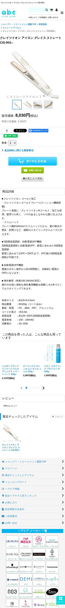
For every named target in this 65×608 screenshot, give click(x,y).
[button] (60, 600)
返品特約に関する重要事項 (17, 150)
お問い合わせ (53, 17)
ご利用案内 (42, 17)
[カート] (51, 10)
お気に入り (33, 17)
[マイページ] (56, 10)
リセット (57, 416)
